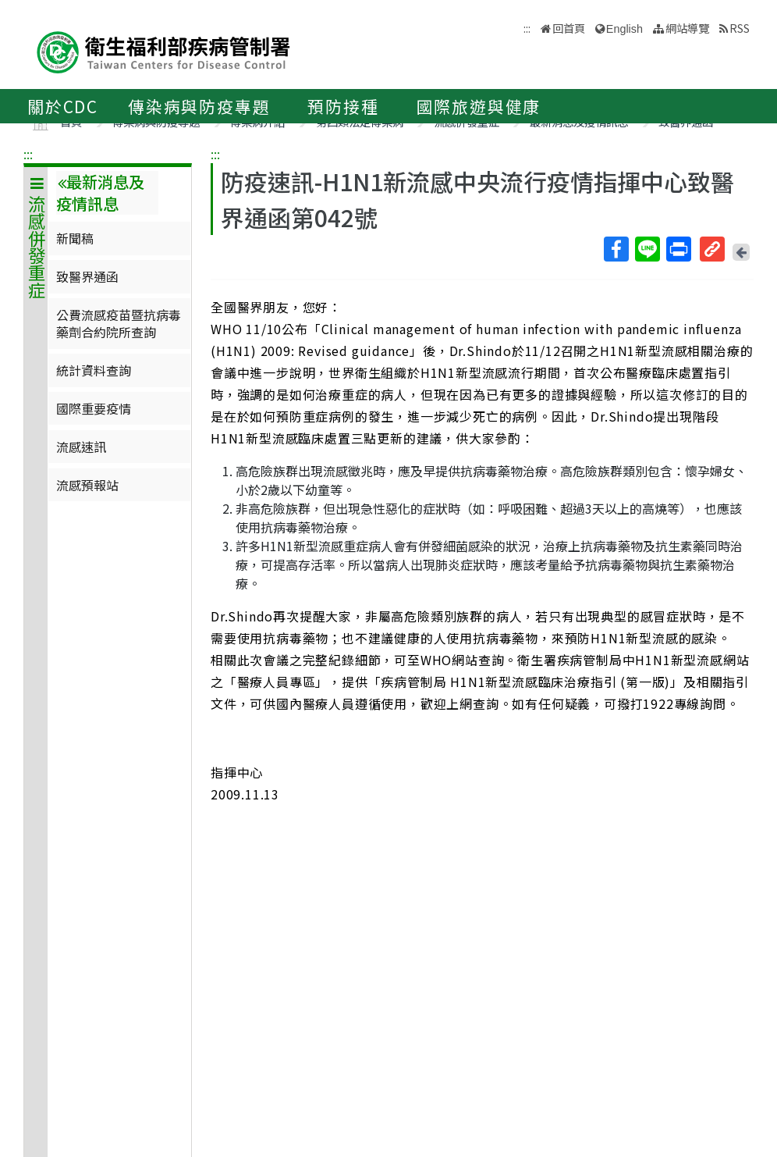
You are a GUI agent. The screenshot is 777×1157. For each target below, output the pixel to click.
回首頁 (568, 28)
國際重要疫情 (93, 408)
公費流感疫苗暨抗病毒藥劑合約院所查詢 (118, 323)
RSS (739, 28)
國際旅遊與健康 (479, 106)
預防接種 (342, 106)
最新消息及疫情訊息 (100, 193)
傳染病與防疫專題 (199, 106)
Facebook (615, 249)
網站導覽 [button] (687, 28)
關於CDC (62, 106)
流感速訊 (81, 446)
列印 (678, 249)
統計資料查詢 (93, 370)
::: (28, 153)
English (624, 29)
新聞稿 (75, 238)
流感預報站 (87, 484)
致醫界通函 (87, 276)
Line (646, 249)
